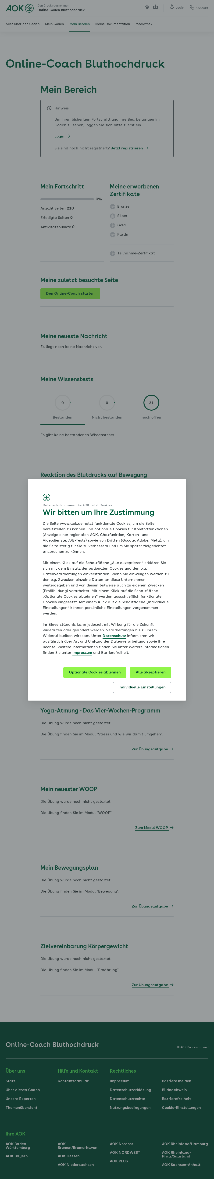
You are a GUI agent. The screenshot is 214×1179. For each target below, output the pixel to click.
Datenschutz (114, 636)
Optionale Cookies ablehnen (95, 672)
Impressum (82, 653)
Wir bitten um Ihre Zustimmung (98, 513)
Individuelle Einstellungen (142, 687)
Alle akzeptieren (151, 672)
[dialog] (107, 590)
